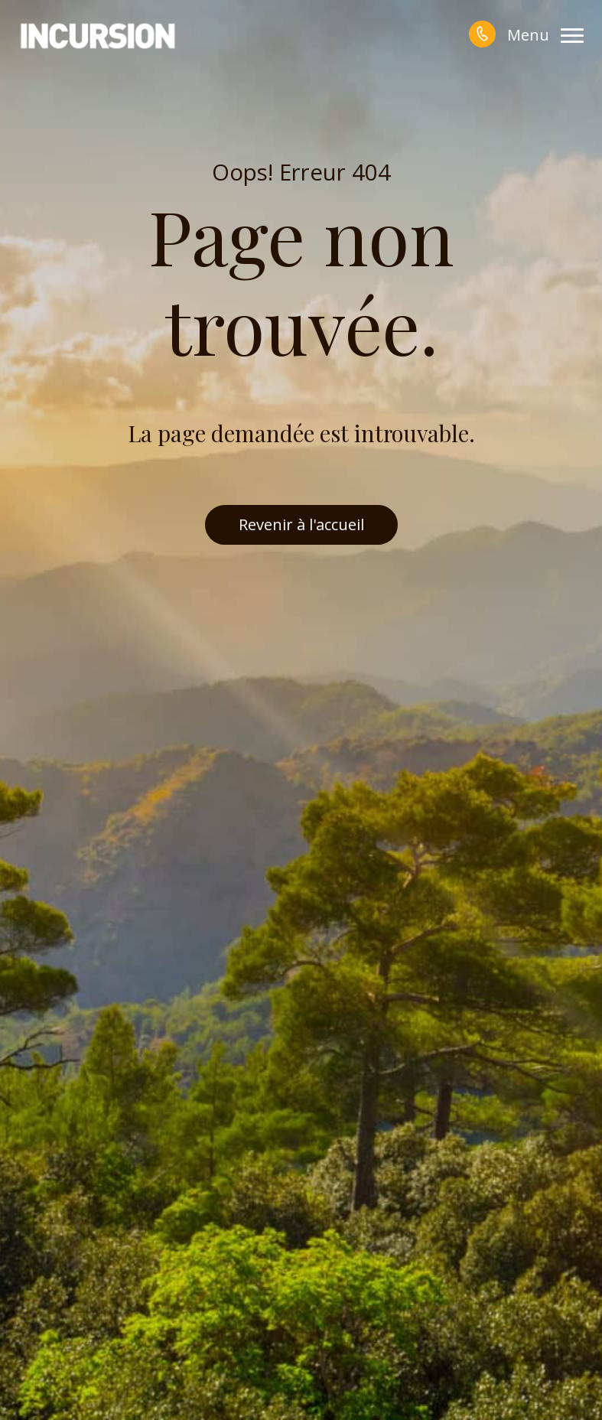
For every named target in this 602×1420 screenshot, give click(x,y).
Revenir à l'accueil (301, 524)
